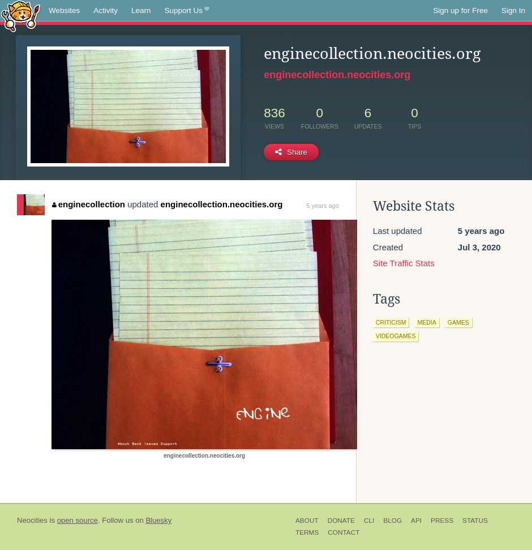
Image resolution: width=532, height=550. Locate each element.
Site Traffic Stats (404, 263)
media (426, 322)
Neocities (32, 520)
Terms (307, 532)
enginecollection (88, 204)
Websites (64, 10)
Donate (341, 521)
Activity (105, 10)
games (458, 322)
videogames (396, 335)
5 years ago (322, 205)
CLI (369, 521)
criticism (391, 322)
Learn (141, 10)
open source (77, 520)
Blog (392, 521)
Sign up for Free (460, 10)
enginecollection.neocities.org (337, 74)
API (416, 521)
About (307, 521)
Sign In (513, 10)
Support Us (187, 10)
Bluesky (158, 520)
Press (442, 521)
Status (475, 521)
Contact (343, 532)
